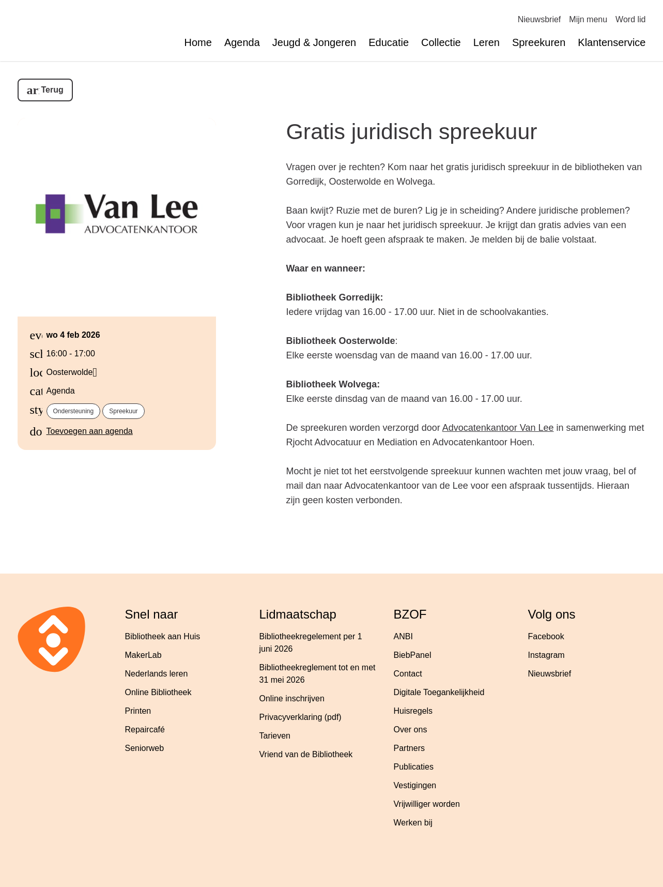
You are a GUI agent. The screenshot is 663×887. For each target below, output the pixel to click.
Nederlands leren (156, 673)
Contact (408, 673)
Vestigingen (415, 785)
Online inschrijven (292, 698)
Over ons (410, 729)
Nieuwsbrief (539, 19)
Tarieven (274, 735)
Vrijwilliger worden (427, 804)
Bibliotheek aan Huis (163, 636)
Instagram (546, 655)
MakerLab (143, 655)
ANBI (403, 636)
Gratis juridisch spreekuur (411, 131)
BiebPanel (412, 655)
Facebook (546, 636)
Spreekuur (123, 411)
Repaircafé (145, 729)
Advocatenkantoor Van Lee (498, 428)
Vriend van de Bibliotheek (306, 754)
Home (198, 42)
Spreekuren (538, 42)
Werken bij (413, 822)
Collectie (441, 42)
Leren (486, 42)
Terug (52, 89)
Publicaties (414, 766)
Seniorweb (144, 748)
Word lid (630, 19)
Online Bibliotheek (158, 692)
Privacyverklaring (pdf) (300, 717)
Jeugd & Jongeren (314, 42)
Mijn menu (588, 19)
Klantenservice (611, 42)
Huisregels (413, 710)
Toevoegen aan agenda (90, 431)
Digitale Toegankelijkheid (439, 692)
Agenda (242, 42)
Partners (409, 748)
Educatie (388, 42)
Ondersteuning (73, 411)
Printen (138, 710)
